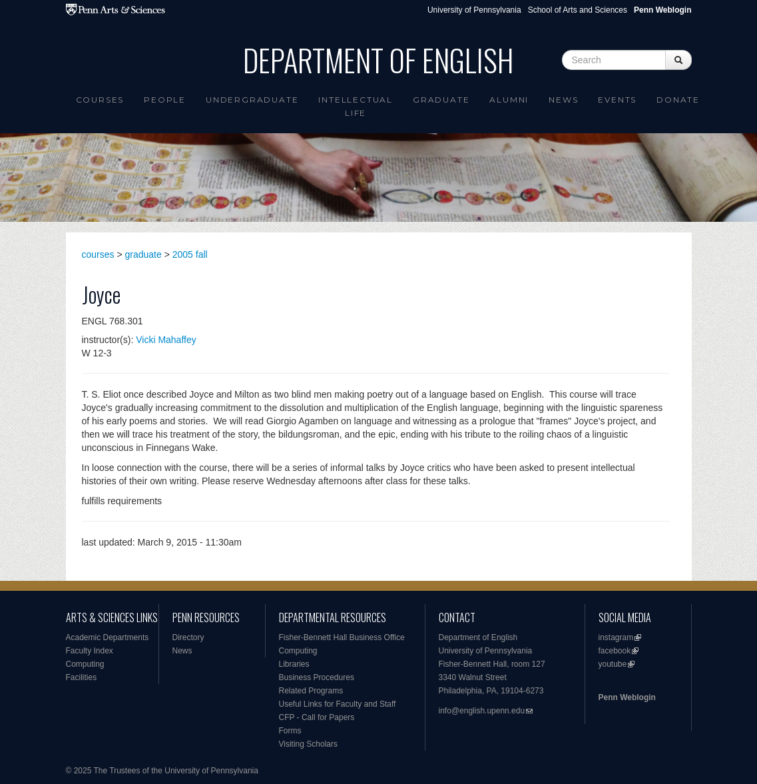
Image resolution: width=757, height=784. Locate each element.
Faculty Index (89, 650)
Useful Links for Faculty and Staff (337, 704)
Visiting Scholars (308, 744)
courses (98, 254)
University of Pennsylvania (474, 10)
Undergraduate (252, 100)
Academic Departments (107, 637)
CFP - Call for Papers (317, 717)
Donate (678, 100)
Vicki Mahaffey (166, 339)
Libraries (294, 664)
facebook (615, 650)
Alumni (509, 100)
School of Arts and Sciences (577, 10)
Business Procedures (316, 677)
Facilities (81, 677)
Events (617, 100)
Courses (100, 100)
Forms (290, 730)
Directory (188, 637)
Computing (85, 664)
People (165, 100)
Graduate (441, 100)
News (563, 100)
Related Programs (311, 690)
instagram (616, 637)
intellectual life (355, 106)
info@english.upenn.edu (482, 710)
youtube (613, 664)
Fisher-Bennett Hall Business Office (342, 637)
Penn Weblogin (627, 697)
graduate (143, 254)
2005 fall (190, 254)
